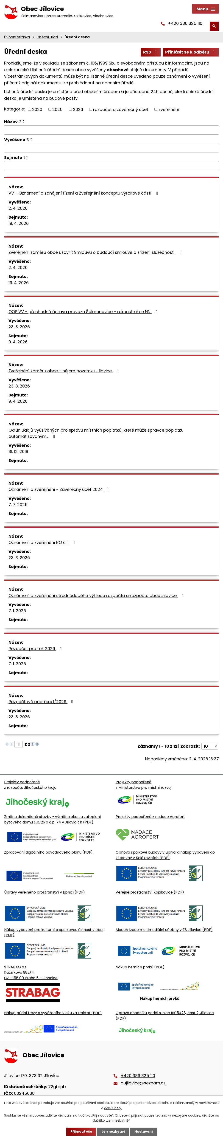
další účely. (113, 1108)
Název (12, 122)
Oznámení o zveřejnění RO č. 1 (42, 543)
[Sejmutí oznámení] (111, 166)
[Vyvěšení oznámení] (111, 148)
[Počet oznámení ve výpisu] (209, 746)
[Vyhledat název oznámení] (111, 130)
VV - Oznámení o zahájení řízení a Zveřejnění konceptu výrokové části (84, 193)
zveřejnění (169, 110)
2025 (57, 110)
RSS (150, 53)
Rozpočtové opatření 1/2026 (41, 702)
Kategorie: (14, 109)
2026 (78, 110)
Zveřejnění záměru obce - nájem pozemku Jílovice (64, 371)
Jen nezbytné (113, 1131)
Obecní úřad (47, 37)
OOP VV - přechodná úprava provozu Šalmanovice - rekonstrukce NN (83, 312)
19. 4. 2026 (18, 224)
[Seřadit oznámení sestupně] (23, 123)
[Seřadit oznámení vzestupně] (23, 121)
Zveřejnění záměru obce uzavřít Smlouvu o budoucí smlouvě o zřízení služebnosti (95, 253)
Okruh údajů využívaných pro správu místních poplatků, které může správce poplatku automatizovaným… (96, 434)
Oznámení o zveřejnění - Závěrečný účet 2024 (59, 490)
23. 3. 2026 (19, 327)
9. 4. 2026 (18, 342)
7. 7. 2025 (18, 505)
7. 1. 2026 (17, 611)
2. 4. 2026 (18, 209)
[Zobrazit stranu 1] (18, 744)
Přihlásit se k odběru (191, 53)
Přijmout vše (81, 1131)
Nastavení (143, 1131)
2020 (37, 110)
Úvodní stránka (17, 37)
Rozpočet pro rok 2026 (36, 649)
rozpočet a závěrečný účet (120, 110)
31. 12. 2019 (18, 452)
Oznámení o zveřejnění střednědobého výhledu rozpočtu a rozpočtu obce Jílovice (96, 596)
